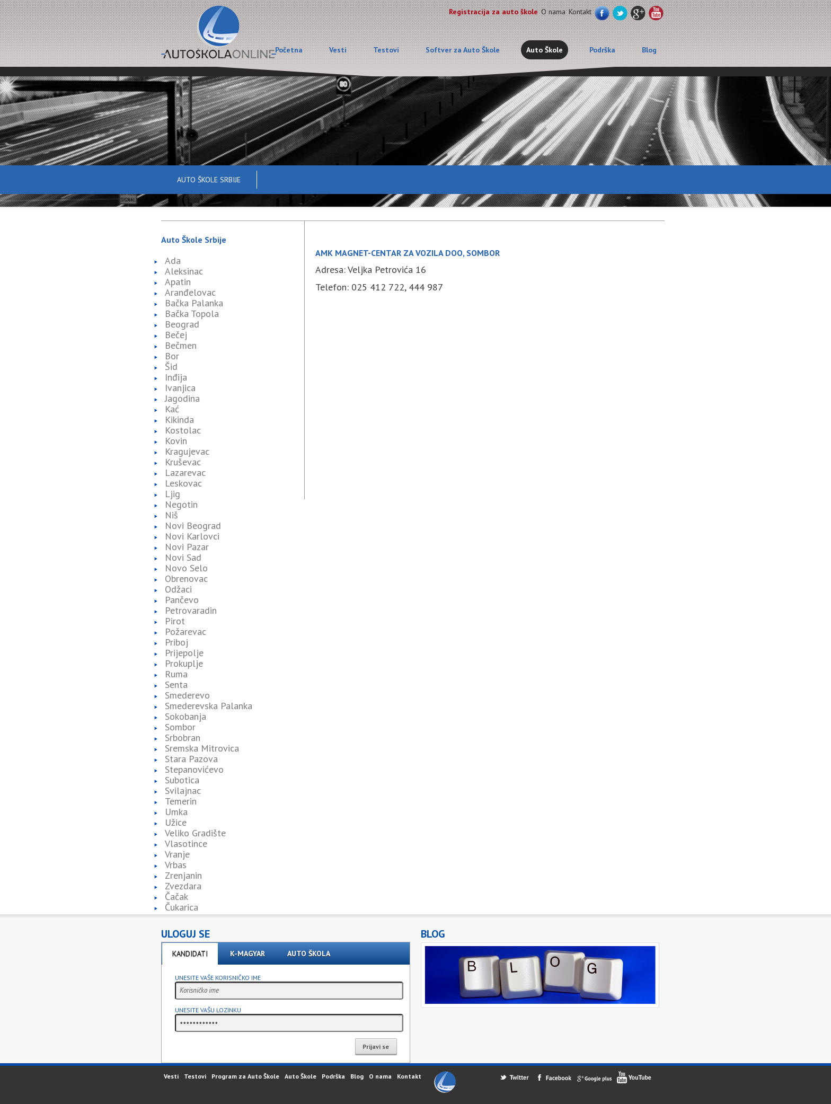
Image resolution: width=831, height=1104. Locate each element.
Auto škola (308, 953)
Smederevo (187, 695)
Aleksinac (184, 271)
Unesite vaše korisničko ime (218, 978)
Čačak (176, 896)
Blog (649, 50)
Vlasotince (186, 843)
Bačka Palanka (194, 303)
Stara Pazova (191, 759)
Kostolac (183, 430)
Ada (173, 260)
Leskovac (183, 483)
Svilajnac (183, 790)
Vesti (338, 50)
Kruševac (183, 462)
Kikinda (179, 419)
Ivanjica (180, 388)
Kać (172, 409)
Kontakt (580, 11)
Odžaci (178, 589)
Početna (289, 50)
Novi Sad (183, 557)
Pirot (175, 621)
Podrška (602, 50)
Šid (171, 366)
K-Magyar (247, 953)
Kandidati (190, 953)
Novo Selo (186, 568)
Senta (176, 684)
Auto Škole (544, 50)
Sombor (180, 727)
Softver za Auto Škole (463, 50)
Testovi (386, 50)
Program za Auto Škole (245, 1076)
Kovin (176, 441)
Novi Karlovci (192, 536)
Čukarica (181, 907)
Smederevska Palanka (208, 706)
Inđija (176, 377)
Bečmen (181, 345)
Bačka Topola (192, 313)
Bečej (176, 335)
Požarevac (185, 631)
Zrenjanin (183, 875)
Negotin (181, 504)
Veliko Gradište (195, 833)
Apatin (178, 282)
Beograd (182, 324)
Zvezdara (183, 886)
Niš (171, 515)
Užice (176, 822)
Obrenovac (186, 578)
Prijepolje (184, 653)
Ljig (172, 494)
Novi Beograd (193, 525)
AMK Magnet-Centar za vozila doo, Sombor (407, 253)
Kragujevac (187, 451)
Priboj (176, 642)
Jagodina (182, 398)
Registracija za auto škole (493, 11)
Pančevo (182, 600)
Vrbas (176, 865)
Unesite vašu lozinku (208, 1010)
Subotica (182, 780)
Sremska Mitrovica (202, 748)
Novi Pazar (187, 547)
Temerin (181, 801)
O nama (553, 11)
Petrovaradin (191, 610)
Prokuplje (184, 663)
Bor (172, 356)
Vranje (177, 854)
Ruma (176, 674)
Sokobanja (185, 716)
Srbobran (182, 737)
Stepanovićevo (194, 769)
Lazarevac (185, 472)
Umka (176, 812)
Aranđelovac (190, 292)
